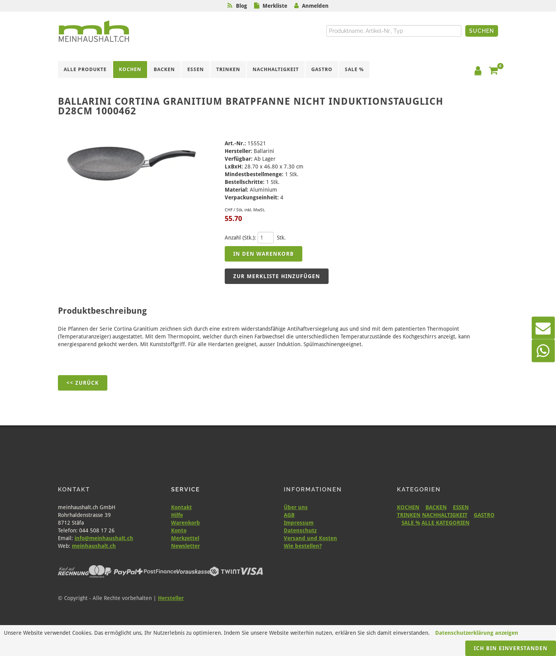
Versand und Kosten (310, 538)
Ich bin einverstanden (511, 648)
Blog (241, 6)
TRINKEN (408, 515)
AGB (289, 515)
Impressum (299, 523)
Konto (178, 530)
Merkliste (275, 6)
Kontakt (181, 507)
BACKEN (436, 507)
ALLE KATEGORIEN (446, 523)
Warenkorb (185, 523)
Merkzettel (185, 538)
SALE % (411, 523)
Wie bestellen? (303, 546)
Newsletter (185, 546)
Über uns (296, 507)
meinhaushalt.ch (94, 546)
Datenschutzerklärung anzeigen (476, 633)
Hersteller (171, 598)
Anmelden (315, 6)
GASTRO (484, 515)
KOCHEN (408, 507)
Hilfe (177, 515)
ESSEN (461, 507)
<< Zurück (82, 383)
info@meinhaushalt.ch (104, 538)
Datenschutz (300, 530)
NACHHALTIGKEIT (445, 515)
